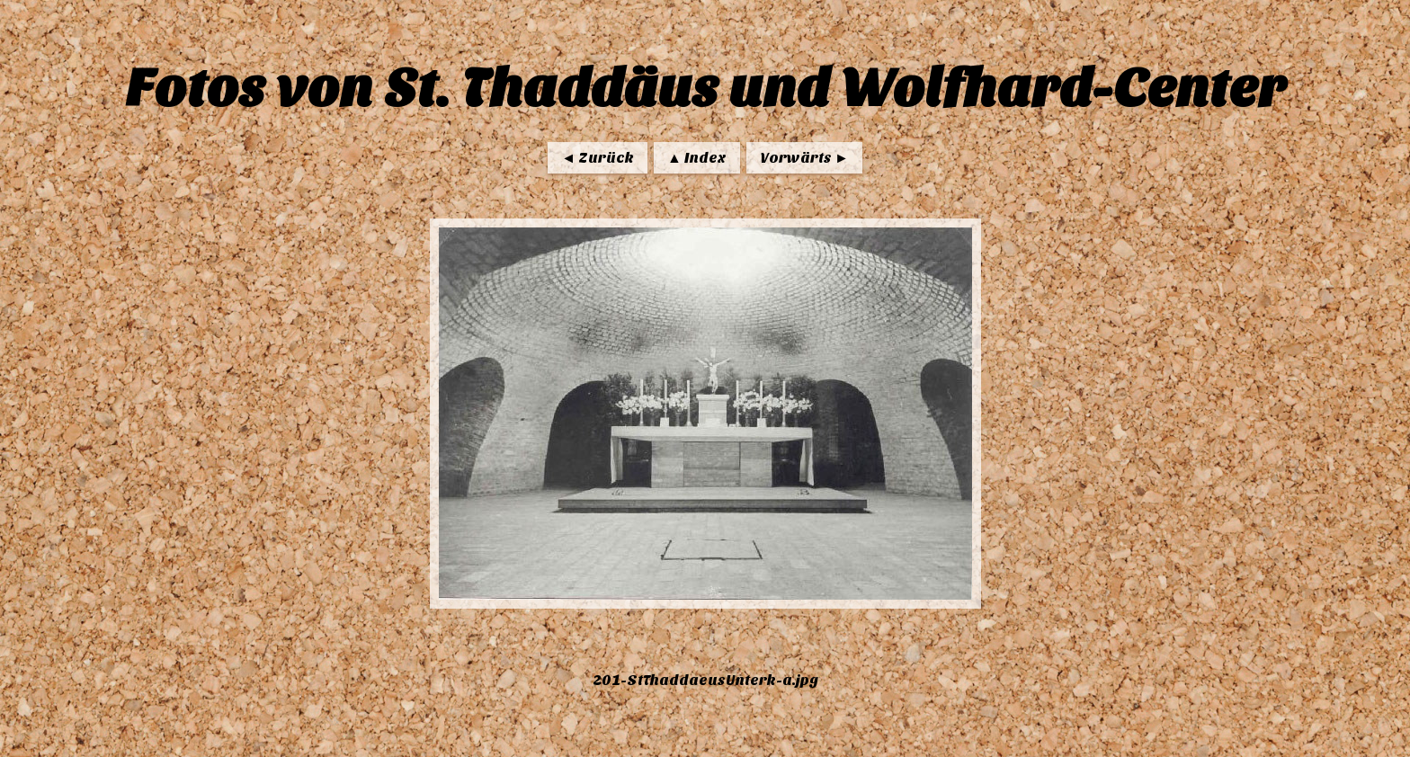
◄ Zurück (597, 157)
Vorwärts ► (804, 157)
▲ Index (697, 157)
